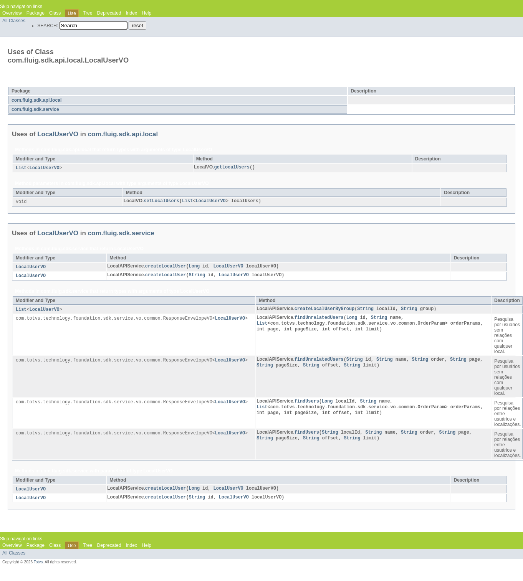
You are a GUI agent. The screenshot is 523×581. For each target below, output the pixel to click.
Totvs (38, 565)
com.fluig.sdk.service (35, 109)
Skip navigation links (21, 6)
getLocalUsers (231, 167)
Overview (12, 13)
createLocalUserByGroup (324, 310)
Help (146, 13)
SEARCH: (47, 25)
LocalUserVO (67, 81)
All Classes (13, 20)
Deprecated (109, 13)
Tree (88, 13)
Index (131, 13)
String (197, 276)
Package (35, 13)
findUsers (307, 403)
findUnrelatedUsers (319, 320)
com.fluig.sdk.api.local (36, 100)
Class (55, 13)
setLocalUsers (161, 201)
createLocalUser (165, 267)
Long (194, 267)
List (21, 168)
